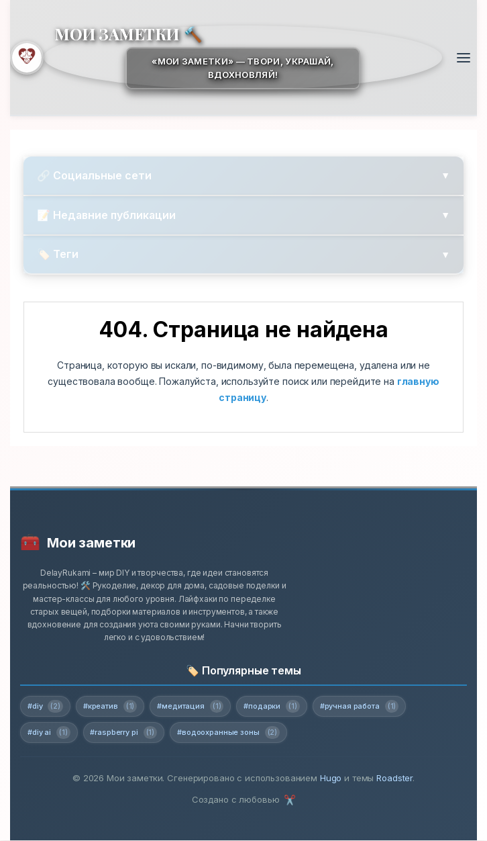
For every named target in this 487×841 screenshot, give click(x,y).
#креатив (110, 707)
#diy (45, 707)
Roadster (394, 778)
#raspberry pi (124, 733)
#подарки (272, 707)
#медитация (191, 707)
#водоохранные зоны (228, 733)
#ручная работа (359, 707)
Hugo (330, 778)
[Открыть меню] (463, 57)
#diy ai (49, 733)
